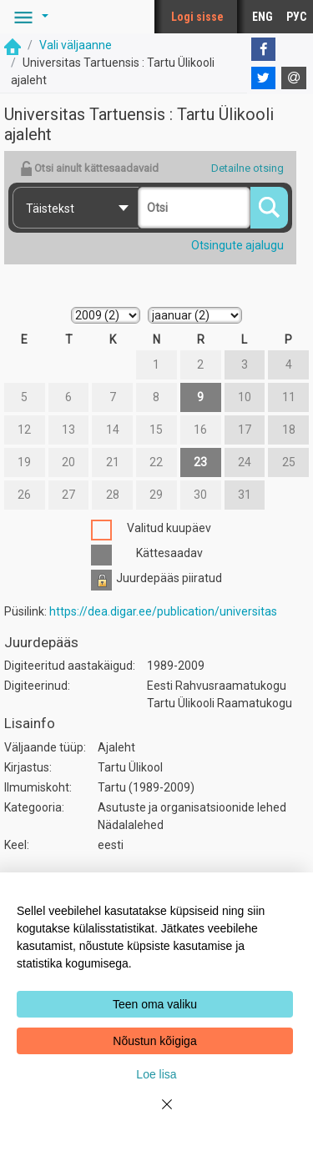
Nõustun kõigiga (154, 1041)
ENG (262, 16)
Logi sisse (197, 16)
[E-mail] (293, 78)
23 (200, 462)
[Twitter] (263, 78)
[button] (28, 16)
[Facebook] (263, 49)
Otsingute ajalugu (237, 245)
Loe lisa (156, 1074)
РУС (296, 16)
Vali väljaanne (75, 45)
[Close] (157, 1114)
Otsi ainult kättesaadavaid (89, 168)
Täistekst (50, 208)
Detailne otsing (247, 168)
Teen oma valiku (155, 1004)
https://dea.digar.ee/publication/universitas (163, 611)
